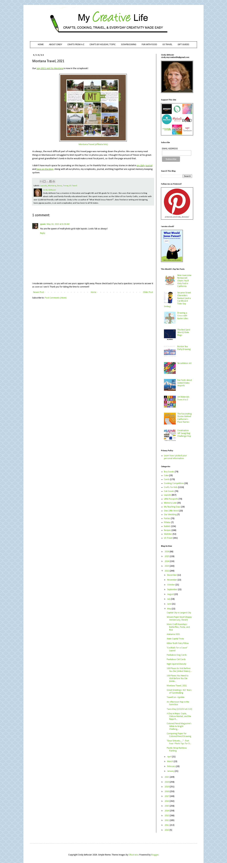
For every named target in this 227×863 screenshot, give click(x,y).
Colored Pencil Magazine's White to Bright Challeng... (179, 726)
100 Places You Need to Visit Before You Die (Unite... (177, 678)
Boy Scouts (169, 472)
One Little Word (171, 511)
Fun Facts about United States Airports (184, 383)
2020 (167, 782)
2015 (167, 806)
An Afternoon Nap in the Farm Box (178, 703)
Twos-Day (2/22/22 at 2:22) (179, 709)
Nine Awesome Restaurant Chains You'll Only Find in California (184, 281)
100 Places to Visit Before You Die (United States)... (179, 670)
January (171, 771)
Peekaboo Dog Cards (177, 655)
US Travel (73, 186)
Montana (52, 186)
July (169, 599)
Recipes (167, 530)
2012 (167, 820)
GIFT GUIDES (183, 44)
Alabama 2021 (173, 634)
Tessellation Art (184, 363)
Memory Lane (170, 503)
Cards (167, 479)
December (172, 575)
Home (93, 292)
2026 (167, 551)
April (169, 757)
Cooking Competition (174, 483)
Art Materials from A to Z (183, 398)
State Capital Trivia (175, 639)
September (172, 589)
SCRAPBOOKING (128, 44)
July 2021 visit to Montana (50, 68)
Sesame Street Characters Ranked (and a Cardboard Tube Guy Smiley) (177, 300)
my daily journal (144, 165)
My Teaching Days (172, 507)
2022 (167, 571)
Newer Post (38, 292)
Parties (167, 518)
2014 (167, 811)
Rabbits (167, 526)
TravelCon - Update (175, 697)
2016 (167, 801)
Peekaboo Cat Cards (176, 659)
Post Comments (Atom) (55, 298)
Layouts (43, 186)
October (171, 585)
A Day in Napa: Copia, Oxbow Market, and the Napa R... (179, 716)
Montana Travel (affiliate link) (93, 144)
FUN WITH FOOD (149, 44)
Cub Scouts (169, 491)
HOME (41, 44)
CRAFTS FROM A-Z (75, 44)
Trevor (65, 186)
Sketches (168, 534)
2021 (167, 777)
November (172, 580)
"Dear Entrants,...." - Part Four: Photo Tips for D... (179, 742)
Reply (42, 233)
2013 (167, 815)
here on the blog (45, 169)
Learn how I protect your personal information (175, 457)
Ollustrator (134, 855)
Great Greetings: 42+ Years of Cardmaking (179, 691)
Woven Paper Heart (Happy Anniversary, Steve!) (179, 618)
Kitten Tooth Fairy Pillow (178, 643)
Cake (166, 475)
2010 (167, 830)
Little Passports (171, 499)
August (170, 594)
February (171, 766)
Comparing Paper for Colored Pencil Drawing (179, 735)
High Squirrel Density (176, 664)
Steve (59, 186)
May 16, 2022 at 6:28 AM (58, 224)
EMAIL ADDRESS (170, 148)
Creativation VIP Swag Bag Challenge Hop (184, 433)
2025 (167, 556)
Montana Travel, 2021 (177, 685)
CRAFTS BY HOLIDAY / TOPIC (103, 44)
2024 (167, 561)
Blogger (155, 855)
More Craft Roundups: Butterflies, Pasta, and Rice (178, 627)
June (169, 604)
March (170, 761)
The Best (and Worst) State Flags (183, 333)
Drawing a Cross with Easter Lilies (182, 316)
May (169, 609)
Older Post (148, 292)
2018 (167, 791)
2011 (167, 825)
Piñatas (167, 522)
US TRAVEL (167, 44)
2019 (167, 787)
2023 (167, 566)
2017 (167, 796)
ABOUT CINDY (55, 44)
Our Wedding (170, 514)
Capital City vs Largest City (179, 612)
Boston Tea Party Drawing (184, 348)
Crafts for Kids (171, 487)
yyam (43, 224)
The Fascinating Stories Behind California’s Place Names (184, 418)
